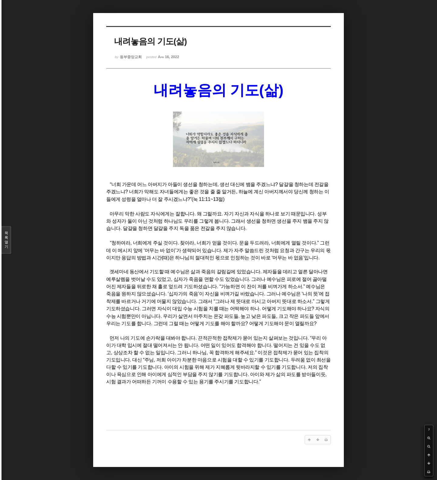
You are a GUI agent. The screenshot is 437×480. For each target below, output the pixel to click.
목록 (6, 240)
